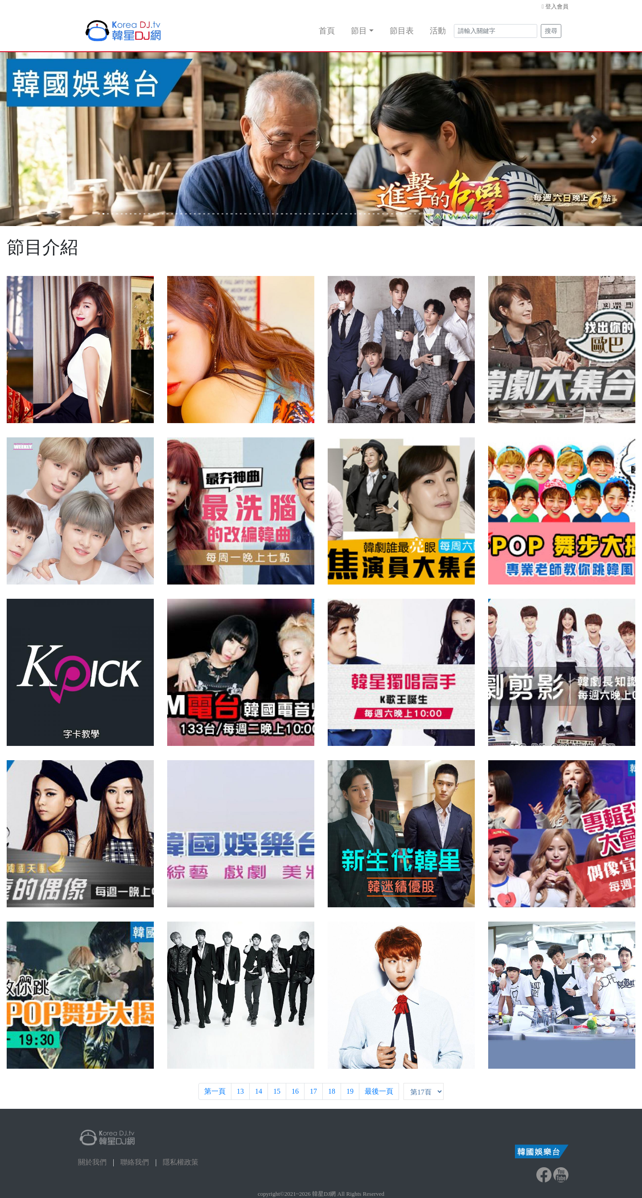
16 (295, 1091)
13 (240, 1091)
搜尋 (551, 31)
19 (350, 1091)
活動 (438, 30)
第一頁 (215, 1091)
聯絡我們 (134, 1162)
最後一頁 (379, 1091)
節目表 (402, 30)
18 (331, 1091)
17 (313, 1091)
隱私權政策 (180, 1162)
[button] (48, 139)
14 (258, 1091)
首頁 (327, 30)
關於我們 (92, 1162)
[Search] (495, 31)
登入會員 (556, 6)
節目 (359, 30)
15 (276, 1091)
